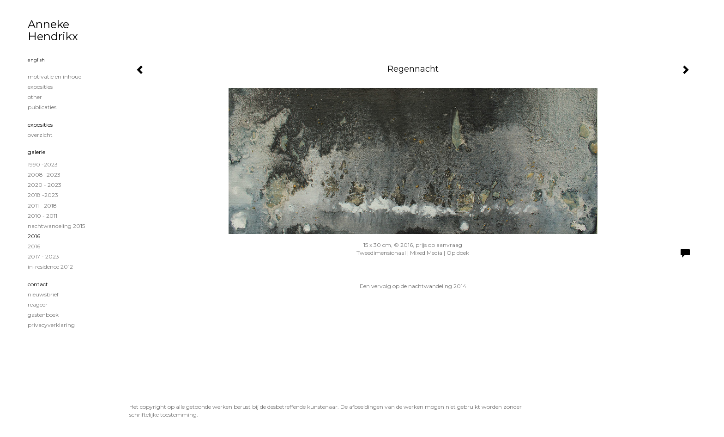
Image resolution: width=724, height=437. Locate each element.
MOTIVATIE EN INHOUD (55, 76)
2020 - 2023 (44, 184)
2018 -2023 (43, 194)
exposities (40, 86)
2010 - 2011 (42, 215)
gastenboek (43, 314)
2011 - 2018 (42, 205)
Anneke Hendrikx (53, 30)
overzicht (40, 134)
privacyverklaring (51, 324)
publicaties (42, 107)
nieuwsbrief (43, 294)
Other (35, 96)
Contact (38, 284)
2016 (34, 236)
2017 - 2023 (43, 256)
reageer (38, 304)
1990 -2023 (43, 164)
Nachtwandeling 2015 (56, 225)
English (36, 60)
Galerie (36, 151)
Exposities (40, 124)
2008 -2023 (44, 174)
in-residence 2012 (50, 266)
